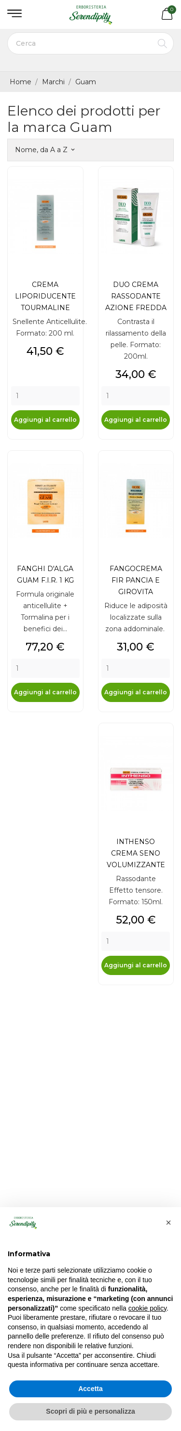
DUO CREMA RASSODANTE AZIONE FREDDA (136, 296)
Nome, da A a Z (44, 149)
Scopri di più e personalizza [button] (90, 1411)
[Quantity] (45, 395)
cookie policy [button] (147, 1308)
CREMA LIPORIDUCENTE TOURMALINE (45, 296)
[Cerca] (90, 43)
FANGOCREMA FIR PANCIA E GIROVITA (136, 580)
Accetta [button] (90, 1388)
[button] (168, 1222)
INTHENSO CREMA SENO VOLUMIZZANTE (136, 853)
